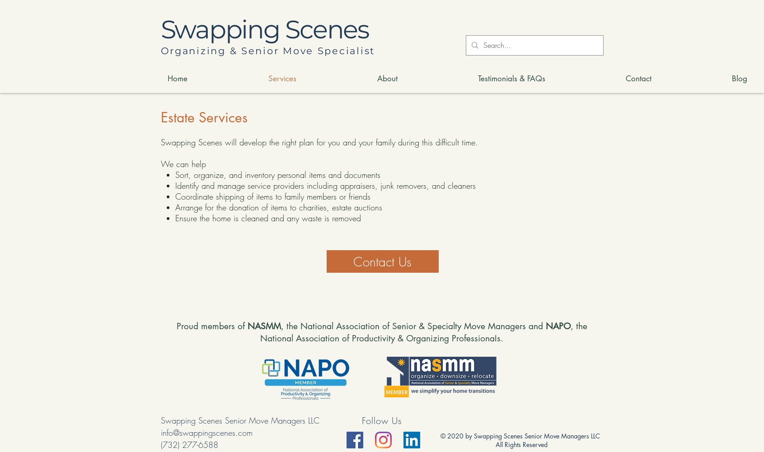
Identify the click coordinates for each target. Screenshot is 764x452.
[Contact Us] (383, 261)
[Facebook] (355, 440)
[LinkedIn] (411, 440)
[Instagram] (383, 440)
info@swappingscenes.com (207, 432)
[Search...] (533, 45)
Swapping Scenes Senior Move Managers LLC (240, 420)
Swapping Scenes (265, 29)
